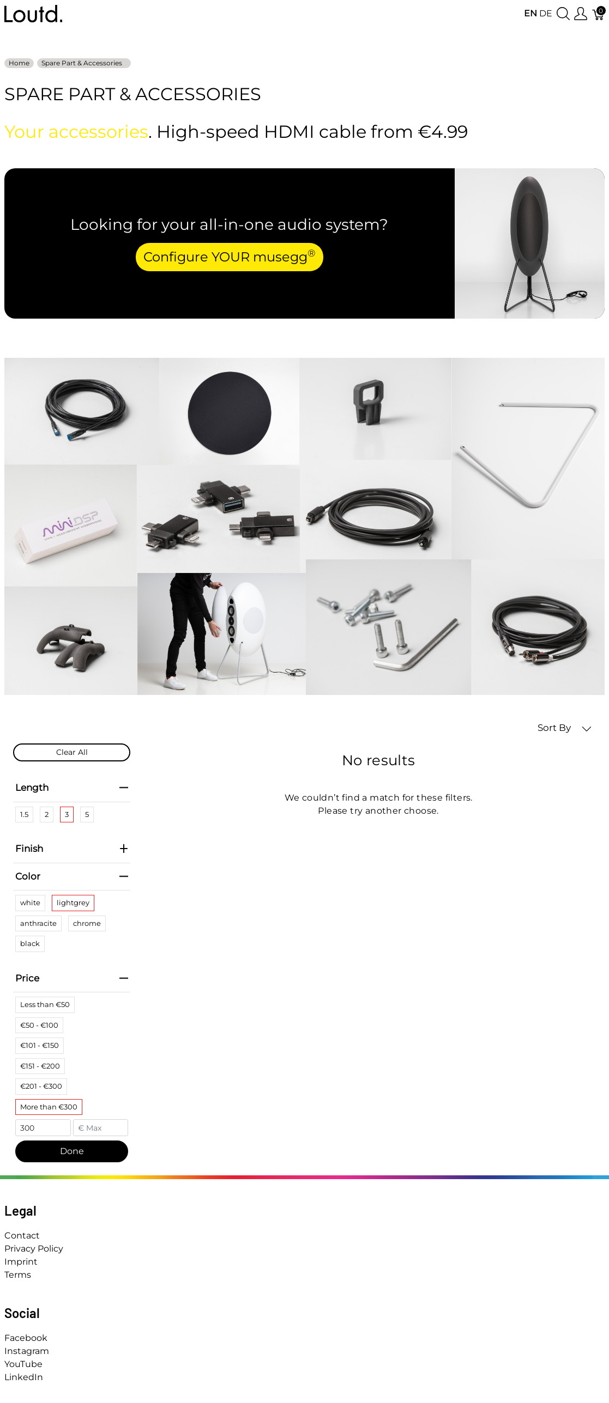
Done (72, 1151)
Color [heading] (71, 876)
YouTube (23, 1364)
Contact (22, 1235)
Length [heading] (71, 787)
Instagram (26, 1351)
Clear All (72, 752)
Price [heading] (71, 978)
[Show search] (563, 14)
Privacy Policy (33, 1248)
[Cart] (599, 14)
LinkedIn (23, 1377)
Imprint (21, 1261)
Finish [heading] (71, 848)
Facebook (25, 1338)
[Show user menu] (580, 14)
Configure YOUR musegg (229, 256)
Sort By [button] (565, 728)
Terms (17, 1275)
